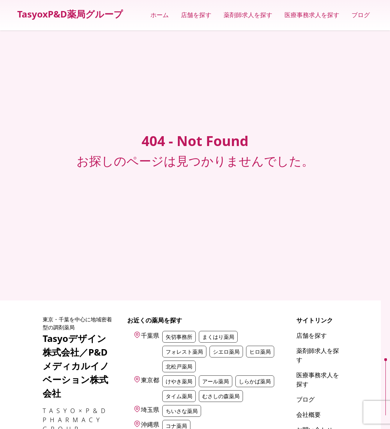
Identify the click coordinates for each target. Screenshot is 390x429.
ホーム (159, 15)
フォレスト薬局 (184, 351)
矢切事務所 (179, 336)
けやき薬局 (179, 381)
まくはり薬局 (218, 336)
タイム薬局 (179, 396)
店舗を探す (196, 15)
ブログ (361, 15)
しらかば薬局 (255, 381)
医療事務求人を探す (312, 15)
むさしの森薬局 (221, 396)
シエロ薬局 (226, 351)
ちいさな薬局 (182, 411)
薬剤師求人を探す (248, 15)
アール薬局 (215, 381)
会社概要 (308, 414)
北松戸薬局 (179, 366)
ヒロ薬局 (260, 351)
